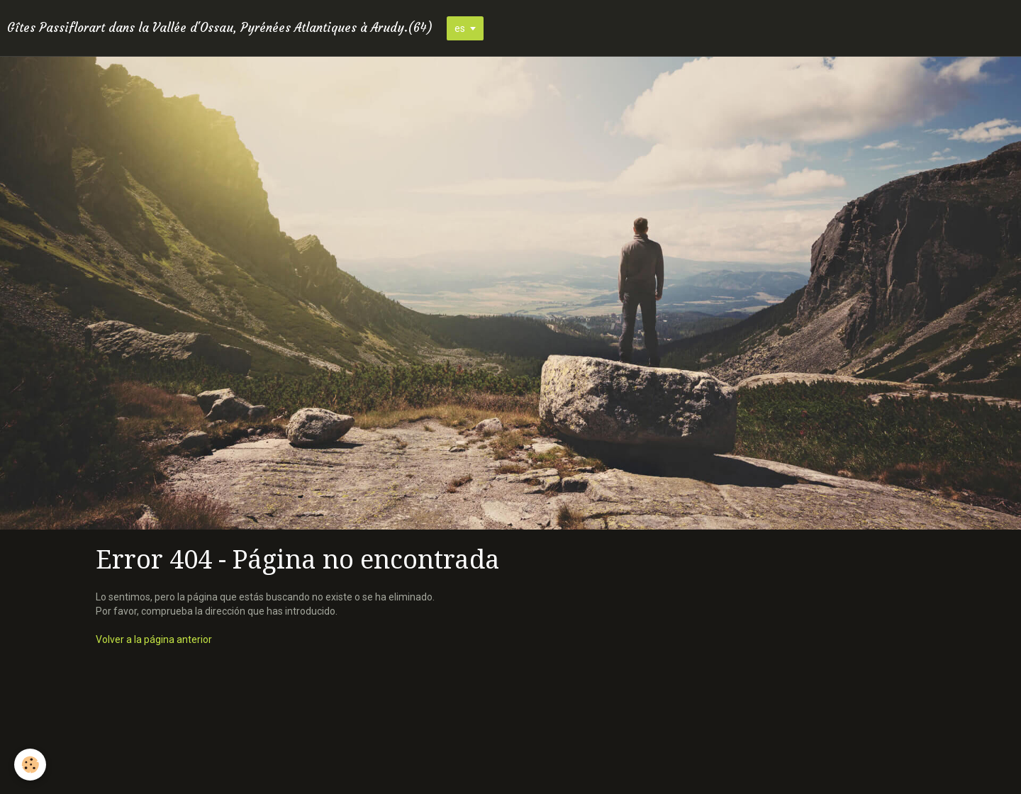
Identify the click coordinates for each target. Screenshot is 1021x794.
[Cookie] (30, 765)
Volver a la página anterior (154, 639)
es (459, 28)
